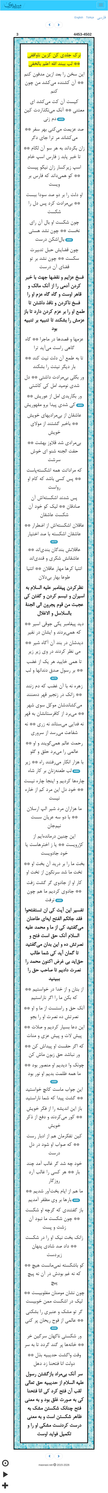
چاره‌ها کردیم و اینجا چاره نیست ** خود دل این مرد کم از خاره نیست (54, 789)
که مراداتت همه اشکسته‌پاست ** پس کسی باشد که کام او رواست (54, 479)
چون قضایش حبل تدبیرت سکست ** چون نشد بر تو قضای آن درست (54, 258)
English (79, 17)
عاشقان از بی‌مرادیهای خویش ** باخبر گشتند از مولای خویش (54, 424)
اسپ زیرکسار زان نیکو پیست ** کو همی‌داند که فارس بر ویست (54, 176)
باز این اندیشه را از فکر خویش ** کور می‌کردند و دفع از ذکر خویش (54, 1117)
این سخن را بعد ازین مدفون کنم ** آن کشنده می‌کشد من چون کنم (54, 83)
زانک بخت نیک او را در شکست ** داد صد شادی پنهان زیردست (54, 1246)
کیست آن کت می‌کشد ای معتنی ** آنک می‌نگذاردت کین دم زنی (54, 110)
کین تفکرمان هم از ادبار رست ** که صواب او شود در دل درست (54, 1144)
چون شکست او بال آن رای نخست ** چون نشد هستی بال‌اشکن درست (54, 231)
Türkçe (90, 17)
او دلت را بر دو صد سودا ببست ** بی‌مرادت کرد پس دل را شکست (54, 203)
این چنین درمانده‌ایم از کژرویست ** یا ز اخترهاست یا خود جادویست (54, 845)
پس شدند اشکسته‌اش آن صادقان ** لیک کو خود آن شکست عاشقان (54, 506)
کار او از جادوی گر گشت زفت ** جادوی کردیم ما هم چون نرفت (54, 891)
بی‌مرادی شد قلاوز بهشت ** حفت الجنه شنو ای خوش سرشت (54, 451)
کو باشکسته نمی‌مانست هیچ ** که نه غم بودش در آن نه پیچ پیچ (54, 1274)
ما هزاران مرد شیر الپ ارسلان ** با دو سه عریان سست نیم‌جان (54, 817)
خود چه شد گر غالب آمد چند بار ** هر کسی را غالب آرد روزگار (54, 1172)
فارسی (101, 17)
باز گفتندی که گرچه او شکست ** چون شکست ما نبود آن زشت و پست (54, 1218)
